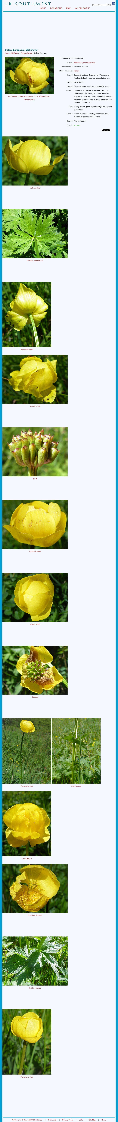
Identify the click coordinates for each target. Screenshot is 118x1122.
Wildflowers (15, 53)
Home (7, 53)
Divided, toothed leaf (35, 261)
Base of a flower (27, 350)
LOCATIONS (56, 8)
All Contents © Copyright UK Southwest (27, 1120)
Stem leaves (76, 786)
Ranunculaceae (26, 53)
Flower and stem (27, 786)
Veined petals (35, 406)
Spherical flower (35, 552)
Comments (52, 1120)
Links (81, 1120)
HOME (43, 8)
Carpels (35, 697)
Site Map (92, 1120)
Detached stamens (35, 915)
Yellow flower (27, 859)
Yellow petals (35, 188)
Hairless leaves (35, 988)
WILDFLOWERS (82, 8)
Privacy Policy (67, 1120)
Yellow (76, 71)
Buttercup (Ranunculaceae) (84, 62)
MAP (68, 8)
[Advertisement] (59, 31)
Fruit (35, 479)
